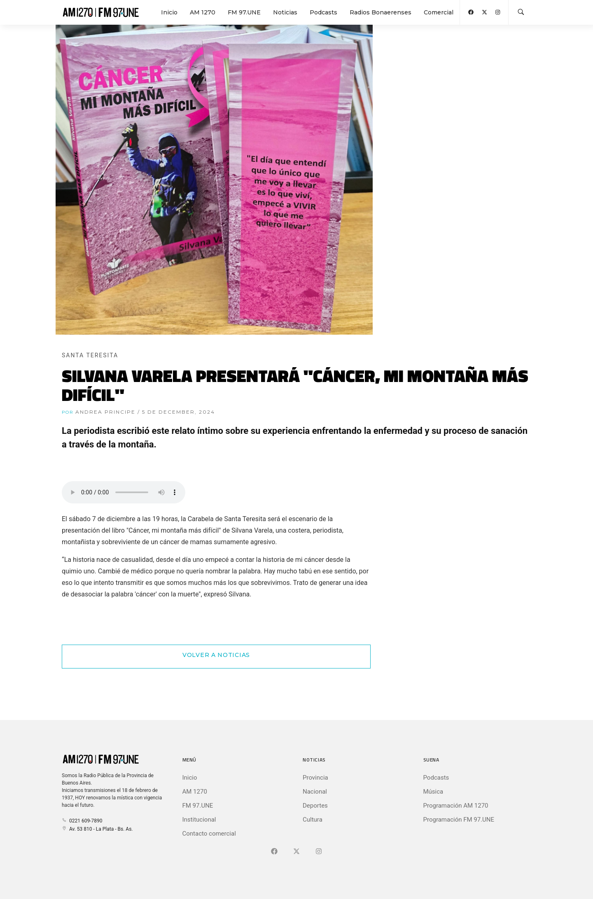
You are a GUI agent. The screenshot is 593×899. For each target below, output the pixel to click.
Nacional (315, 791)
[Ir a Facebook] (274, 852)
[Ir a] (319, 852)
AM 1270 (202, 12)
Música (433, 791)
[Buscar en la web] (521, 12)
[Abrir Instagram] (497, 12)
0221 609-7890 (82, 821)
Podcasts (323, 12)
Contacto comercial (209, 833)
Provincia (315, 777)
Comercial (438, 12)
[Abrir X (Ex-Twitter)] (484, 12)
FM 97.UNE (244, 12)
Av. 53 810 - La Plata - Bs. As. (97, 829)
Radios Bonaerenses (380, 12)
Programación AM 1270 (455, 805)
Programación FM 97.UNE (459, 819)
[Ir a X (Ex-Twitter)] (296, 852)
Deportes (315, 805)
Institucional (199, 819)
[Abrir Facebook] (471, 12)
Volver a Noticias (216, 655)
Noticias (285, 12)
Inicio (169, 12)
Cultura (312, 819)
